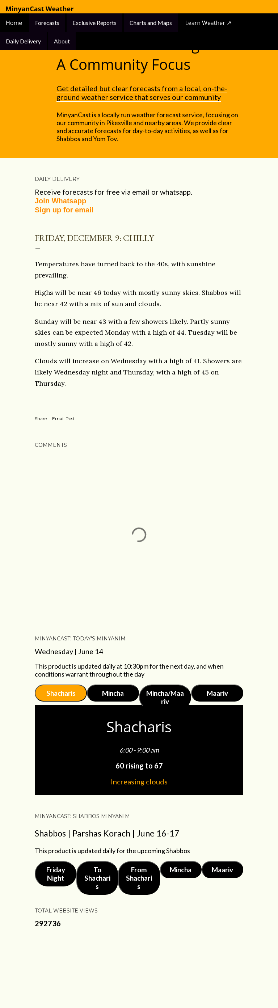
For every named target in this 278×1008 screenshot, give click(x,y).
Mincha (113, 693)
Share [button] (41, 418)
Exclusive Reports (94, 22)
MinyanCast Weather (39, 9)
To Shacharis (97, 877)
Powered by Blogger (139, 968)
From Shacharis (139, 877)
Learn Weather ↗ (208, 23)
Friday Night (55, 873)
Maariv (217, 693)
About (62, 41)
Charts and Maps (151, 22)
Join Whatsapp (60, 201)
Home (15, 23)
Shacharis (61, 693)
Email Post (63, 418)
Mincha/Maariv (165, 697)
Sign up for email (64, 210)
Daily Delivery (23, 41)
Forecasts (47, 22)
